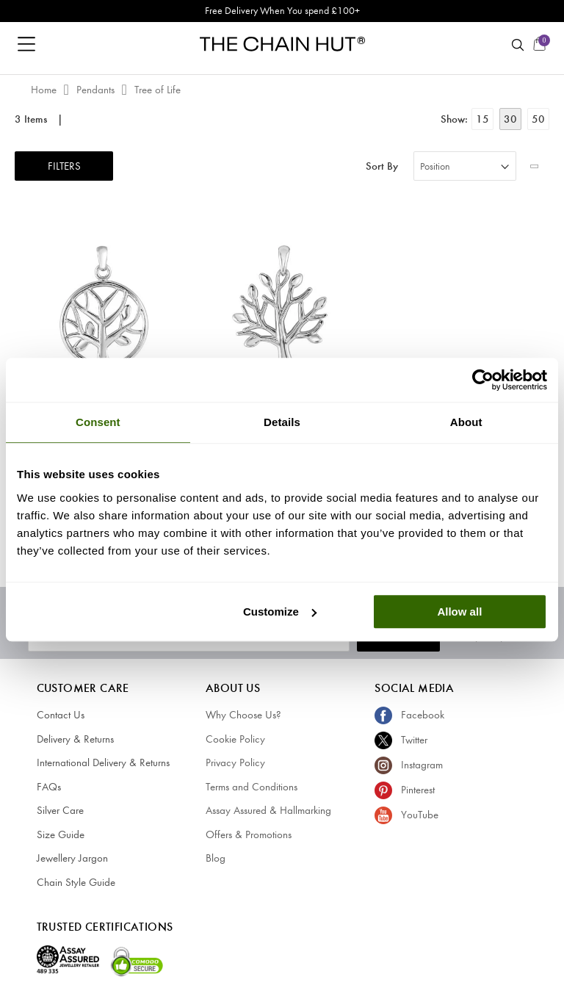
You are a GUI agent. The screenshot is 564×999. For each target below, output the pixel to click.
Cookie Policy (235, 739)
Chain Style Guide (76, 882)
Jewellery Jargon (72, 858)
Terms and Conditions (251, 786)
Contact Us (60, 714)
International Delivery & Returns (103, 762)
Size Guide (60, 834)
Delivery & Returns (75, 739)
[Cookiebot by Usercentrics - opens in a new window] (483, 380)
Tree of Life (157, 89)
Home (45, 89)
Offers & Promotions (249, 834)
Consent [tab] (98, 422)
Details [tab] (282, 422)
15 (482, 119)
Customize (280, 611)
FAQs (49, 786)
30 (510, 119)
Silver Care (60, 810)
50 (538, 119)
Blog (215, 858)
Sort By (382, 166)
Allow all (459, 611)
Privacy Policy (235, 762)
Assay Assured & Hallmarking (268, 810)
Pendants (97, 89)
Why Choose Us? (243, 714)
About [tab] (466, 422)
